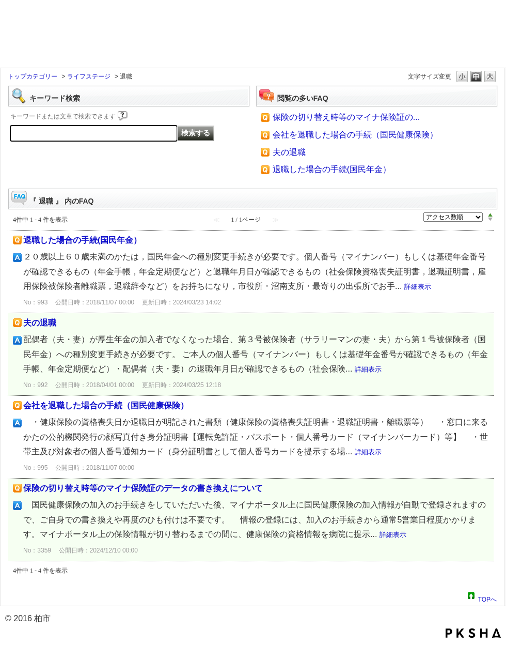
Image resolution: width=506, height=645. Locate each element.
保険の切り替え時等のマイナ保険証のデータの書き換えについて (143, 488)
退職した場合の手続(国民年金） (332, 169)
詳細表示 (417, 286)
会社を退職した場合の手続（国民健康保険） (355, 134)
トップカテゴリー (32, 76)
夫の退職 (289, 152)
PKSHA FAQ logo (473, 633)
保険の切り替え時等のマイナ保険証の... (346, 117)
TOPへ (487, 598)
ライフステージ (88, 76)
